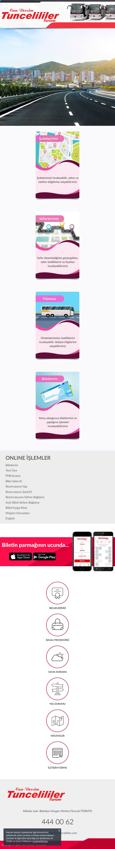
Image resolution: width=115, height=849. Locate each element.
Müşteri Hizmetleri (18, 513)
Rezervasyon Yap (16, 486)
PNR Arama (13, 475)
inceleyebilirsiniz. (40, 841)
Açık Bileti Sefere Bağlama (22, 502)
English (10, 518)
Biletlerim (12, 465)
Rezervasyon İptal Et (19, 491)
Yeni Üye (11, 470)
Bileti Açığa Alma (16, 507)
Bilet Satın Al (14, 481)
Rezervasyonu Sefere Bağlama (25, 497)
